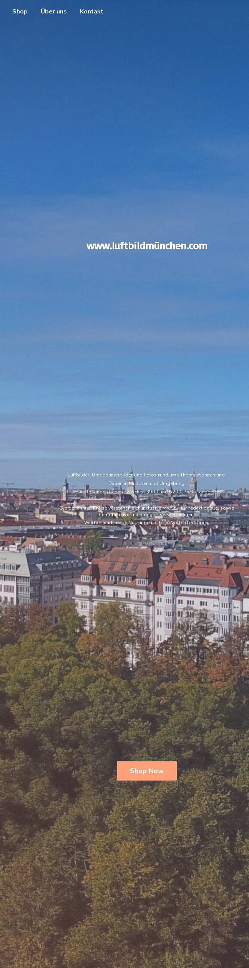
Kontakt (91, 11)
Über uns (54, 11)
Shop (20, 11)
